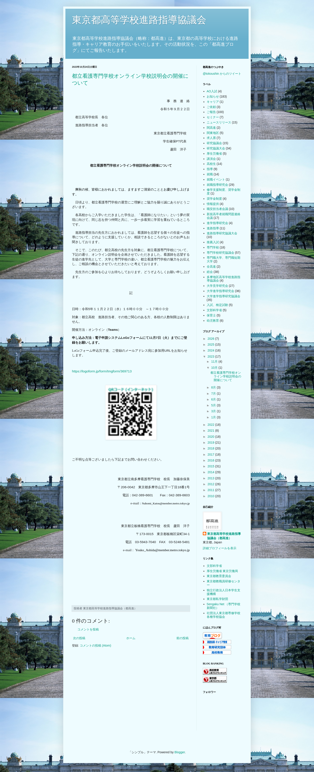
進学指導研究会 (217, 223)
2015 (211, 466)
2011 (211, 490)
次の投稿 (79, 638)
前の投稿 (182, 638)
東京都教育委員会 (219, 576)
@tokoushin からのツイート (222, 73)
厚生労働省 (214, 153)
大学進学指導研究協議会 (223, 296)
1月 (214, 417)
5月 (214, 405)
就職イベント (216, 179)
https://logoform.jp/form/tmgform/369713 (102, 371)
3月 (214, 411)
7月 (214, 393)
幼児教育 (213, 320)
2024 (211, 350)
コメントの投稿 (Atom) (95, 645)
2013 (211, 478)
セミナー (213, 117)
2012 (211, 484)
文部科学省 (214, 310)
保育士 (211, 315)
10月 (214, 367)
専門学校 (213, 247)
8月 (214, 387)
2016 (211, 460)
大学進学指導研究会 (220, 291)
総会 (210, 272)
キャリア (213, 101)
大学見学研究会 (217, 285)
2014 (211, 472)
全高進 (211, 266)
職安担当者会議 (217, 209)
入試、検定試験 (217, 305)
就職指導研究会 (217, 184)
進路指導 (213, 228)
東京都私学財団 (217, 599)
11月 (214, 361)
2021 (211, 430)
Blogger (179, 752)
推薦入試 (213, 242)
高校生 (211, 164)
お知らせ (213, 96)
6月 (214, 399)
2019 (211, 442)
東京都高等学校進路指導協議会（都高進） (224, 536)
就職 (210, 174)
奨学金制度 (214, 198)
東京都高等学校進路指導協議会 (139, 19)
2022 (211, 424)
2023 (211, 356)
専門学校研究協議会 (220, 252)
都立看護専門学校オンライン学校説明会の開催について (225, 376)
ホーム (130, 638)
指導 (210, 169)
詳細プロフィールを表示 (219, 548)
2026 (211, 338)
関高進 (211, 127)
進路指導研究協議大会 (222, 233)
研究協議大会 (216, 148)
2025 (211, 344)
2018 (211, 448)
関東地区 (213, 133)
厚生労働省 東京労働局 (222, 571)
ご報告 (211, 112)
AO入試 (212, 91)
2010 (211, 496)
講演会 (211, 158)
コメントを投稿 (88, 629)
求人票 (211, 138)
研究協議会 (214, 143)
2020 (211, 436)
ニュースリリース (219, 122)
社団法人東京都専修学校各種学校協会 (223, 614)
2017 (211, 454)
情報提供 (213, 204)
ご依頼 (211, 107)
